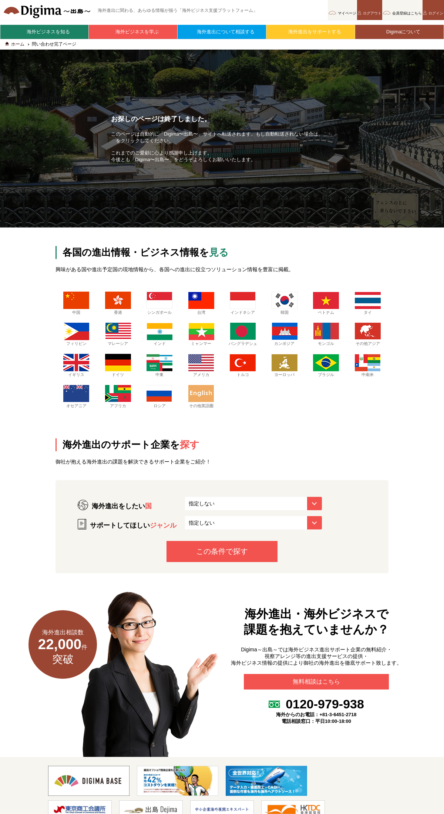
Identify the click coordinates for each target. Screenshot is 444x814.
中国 (76, 306)
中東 (159, 374)
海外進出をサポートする (311, 31)
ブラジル (326, 374)
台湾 (201, 306)
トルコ (243, 374)
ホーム (14, 47)
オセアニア (76, 405)
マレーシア (118, 337)
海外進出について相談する (222, 31)
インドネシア (243, 306)
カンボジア (284, 337)
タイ (368, 306)
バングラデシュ (243, 340)
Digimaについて (400, 31)
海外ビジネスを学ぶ (133, 31)
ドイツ (118, 374)
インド (159, 337)
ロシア (159, 405)
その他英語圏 (201, 405)
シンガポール (159, 306)
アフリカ (118, 405)
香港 (118, 306)
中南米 (368, 374)
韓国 (284, 306)
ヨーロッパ (284, 374)
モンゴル (326, 337)
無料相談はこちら (316, 693)
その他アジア (368, 337)
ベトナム (326, 306)
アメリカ (201, 374)
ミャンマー (201, 337)
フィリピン (76, 337)
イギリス (76, 374)
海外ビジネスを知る (44, 31)
